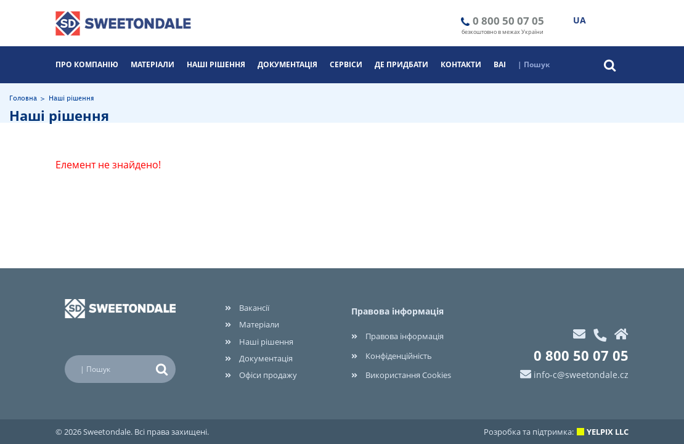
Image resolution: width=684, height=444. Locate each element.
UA (579, 20)
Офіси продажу (261, 374)
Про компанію (86, 64)
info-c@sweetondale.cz (581, 374)
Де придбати (401, 64)
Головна (23, 99)
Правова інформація (397, 336)
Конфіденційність (391, 355)
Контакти (461, 64)
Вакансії (247, 307)
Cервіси (346, 64)
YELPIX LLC (608, 431)
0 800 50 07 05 (508, 21)
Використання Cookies (401, 374)
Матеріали (152, 64)
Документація (287, 64)
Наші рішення (216, 64)
